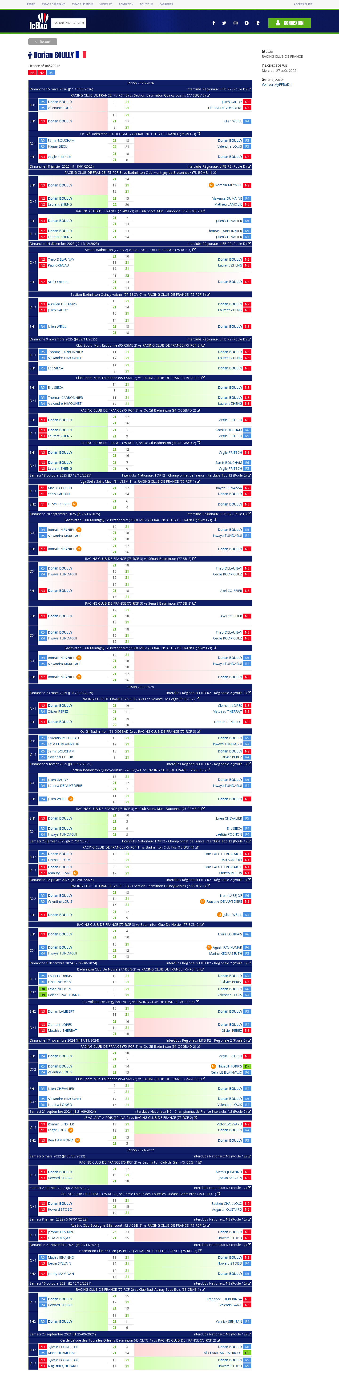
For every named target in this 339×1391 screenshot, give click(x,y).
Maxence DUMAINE (227, 198)
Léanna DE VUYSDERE (225, 107)
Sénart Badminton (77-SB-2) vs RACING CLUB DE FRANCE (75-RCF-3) (140, 249)
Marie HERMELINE (62, 1353)
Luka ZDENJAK (59, 1238)
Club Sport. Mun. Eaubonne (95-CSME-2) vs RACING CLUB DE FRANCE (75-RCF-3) (140, 345)
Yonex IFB (105, 4)
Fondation (126, 4)
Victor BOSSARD (229, 1124)
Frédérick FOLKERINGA (224, 1299)
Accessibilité (303, 4)
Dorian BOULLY (60, 102)
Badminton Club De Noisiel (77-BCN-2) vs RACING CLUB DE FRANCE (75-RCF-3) (140, 969)
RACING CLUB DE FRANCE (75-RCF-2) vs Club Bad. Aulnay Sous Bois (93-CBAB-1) (140, 1289)
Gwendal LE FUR (60, 757)
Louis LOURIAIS (230, 934)
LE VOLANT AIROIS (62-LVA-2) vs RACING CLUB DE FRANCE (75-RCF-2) (140, 1117)
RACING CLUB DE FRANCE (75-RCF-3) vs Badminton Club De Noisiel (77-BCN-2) (140, 924)
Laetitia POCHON (228, 834)
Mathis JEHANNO (229, 1172)
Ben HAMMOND (60, 1140)
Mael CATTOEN (60, 488)
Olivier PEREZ (58, 711)
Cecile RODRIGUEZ (227, 574)
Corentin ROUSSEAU (63, 738)
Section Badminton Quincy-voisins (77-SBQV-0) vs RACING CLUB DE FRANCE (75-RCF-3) (140, 294)
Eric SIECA (55, 368)
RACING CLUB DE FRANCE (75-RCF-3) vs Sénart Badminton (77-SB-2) (140, 558)
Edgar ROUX (57, 1130)
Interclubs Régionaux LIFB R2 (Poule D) (219, 89)
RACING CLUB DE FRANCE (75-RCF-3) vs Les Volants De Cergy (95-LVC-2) (140, 699)
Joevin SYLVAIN (230, 1178)
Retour (44, 41)
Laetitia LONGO (60, 1104)
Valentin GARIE (231, 1305)
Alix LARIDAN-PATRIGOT (223, 1353)
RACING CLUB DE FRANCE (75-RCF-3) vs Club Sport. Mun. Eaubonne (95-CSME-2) (140, 211)
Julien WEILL (232, 121)
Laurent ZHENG (60, 204)
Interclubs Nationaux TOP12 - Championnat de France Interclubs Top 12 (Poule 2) (186, 475)
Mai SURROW (231, 859)
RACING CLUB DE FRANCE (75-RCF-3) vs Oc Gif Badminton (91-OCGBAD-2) (140, 410)
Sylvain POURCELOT (63, 1347)
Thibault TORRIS (229, 1066)
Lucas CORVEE (59, 504)
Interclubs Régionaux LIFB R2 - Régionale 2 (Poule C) (208, 693)
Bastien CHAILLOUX (226, 1203)
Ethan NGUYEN (59, 981)
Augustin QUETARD (227, 1209)
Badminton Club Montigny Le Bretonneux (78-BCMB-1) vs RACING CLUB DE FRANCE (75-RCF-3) (140, 520)
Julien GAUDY (232, 102)
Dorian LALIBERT (61, 1011)
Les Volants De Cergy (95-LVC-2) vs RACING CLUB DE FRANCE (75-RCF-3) (140, 1001)
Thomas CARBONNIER (224, 231)
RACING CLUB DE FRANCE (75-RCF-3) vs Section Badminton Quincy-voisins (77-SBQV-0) (140, 95)
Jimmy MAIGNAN (61, 1273)
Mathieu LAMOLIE (228, 204)
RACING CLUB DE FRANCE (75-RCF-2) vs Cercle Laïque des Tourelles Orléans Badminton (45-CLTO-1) (140, 1194)
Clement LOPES (230, 705)
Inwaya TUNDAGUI (227, 535)
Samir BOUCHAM (61, 140)
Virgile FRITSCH (59, 156)
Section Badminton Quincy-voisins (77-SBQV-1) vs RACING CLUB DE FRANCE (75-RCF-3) (140, 770)
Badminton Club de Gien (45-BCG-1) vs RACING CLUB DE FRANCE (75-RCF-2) (140, 1251)
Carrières (166, 4)
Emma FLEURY (59, 859)
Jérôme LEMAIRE (61, 1232)
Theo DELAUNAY (61, 259)
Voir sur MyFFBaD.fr (277, 84)
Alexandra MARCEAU (64, 536)
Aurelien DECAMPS (62, 304)
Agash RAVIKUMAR (227, 947)
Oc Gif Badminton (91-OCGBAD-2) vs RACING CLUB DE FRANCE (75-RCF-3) (140, 134)
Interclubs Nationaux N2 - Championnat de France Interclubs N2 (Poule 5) (192, 1111)
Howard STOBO (60, 1178)
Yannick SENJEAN (229, 1321)
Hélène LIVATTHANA (64, 995)
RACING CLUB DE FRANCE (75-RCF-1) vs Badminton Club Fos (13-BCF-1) (140, 847)
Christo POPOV (230, 873)
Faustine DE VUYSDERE (224, 901)
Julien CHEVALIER (229, 220)
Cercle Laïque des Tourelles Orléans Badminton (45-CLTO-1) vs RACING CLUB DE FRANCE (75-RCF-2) (140, 1340)
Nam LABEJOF (231, 895)
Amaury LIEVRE (59, 873)
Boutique (146, 4)
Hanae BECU (57, 146)
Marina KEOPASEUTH (225, 953)
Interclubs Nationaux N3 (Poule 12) (222, 1156)
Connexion (289, 23)
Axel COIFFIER (58, 281)
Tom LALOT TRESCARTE (223, 854)
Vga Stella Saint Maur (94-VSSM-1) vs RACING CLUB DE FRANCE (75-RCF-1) (140, 481)
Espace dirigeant (53, 4)
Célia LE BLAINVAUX (63, 744)
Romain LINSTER (61, 1124)
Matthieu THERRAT (227, 711)
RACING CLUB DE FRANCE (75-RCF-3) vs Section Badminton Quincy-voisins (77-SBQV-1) (140, 886)
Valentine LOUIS (60, 107)
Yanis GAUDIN (59, 494)
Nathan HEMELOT (228, 722)
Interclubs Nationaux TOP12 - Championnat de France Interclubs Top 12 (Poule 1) (186, 841)
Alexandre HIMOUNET (65, 358)
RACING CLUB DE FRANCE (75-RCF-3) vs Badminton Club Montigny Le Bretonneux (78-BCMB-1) (140, 172)
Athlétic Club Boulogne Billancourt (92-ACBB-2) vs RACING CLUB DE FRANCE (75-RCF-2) (140, 1225)
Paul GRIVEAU (58, 265)
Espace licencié (82, 4)
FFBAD (31, 4)
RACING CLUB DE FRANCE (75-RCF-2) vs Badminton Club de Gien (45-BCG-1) (140, 1162)
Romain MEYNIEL (228, 185)
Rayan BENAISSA (229, 488)
